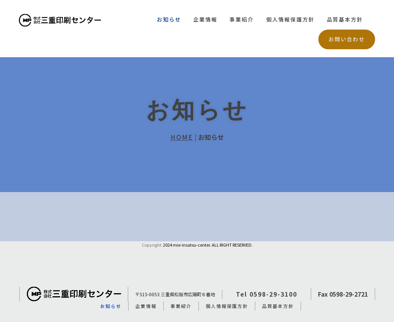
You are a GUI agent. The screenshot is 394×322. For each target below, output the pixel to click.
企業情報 (205, 19)
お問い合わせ (347, 39)
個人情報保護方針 (290, 19)
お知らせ (169, 19)
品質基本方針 (345, 19)
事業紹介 (242, 19)
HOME (182, 137)
